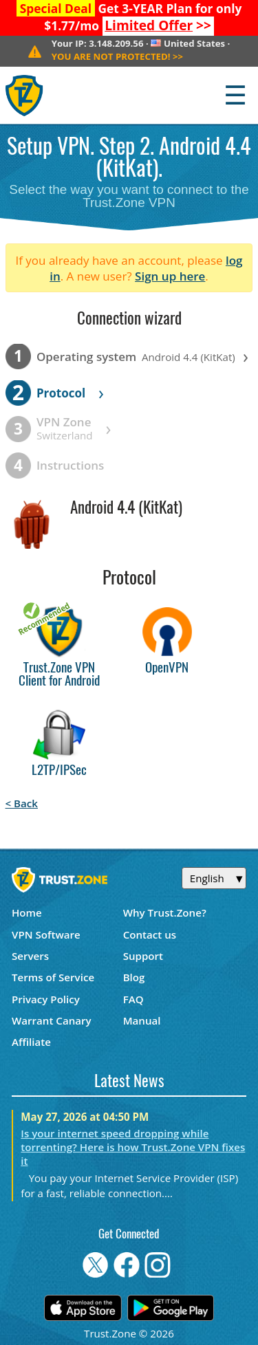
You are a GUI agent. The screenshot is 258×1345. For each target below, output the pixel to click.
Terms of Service (53, 977)
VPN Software (46, 934)
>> (158, 25)
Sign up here (170, 276)
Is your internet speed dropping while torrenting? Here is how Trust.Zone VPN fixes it (133, 1147)
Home (27, 912)
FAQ (133, 999)
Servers (30, 956)
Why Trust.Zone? (164, 912)
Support (143, 956)
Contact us (150, 934)
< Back (22, 803)
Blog (134, 977)
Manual (142, 1020)
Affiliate (31, 1042)
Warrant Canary (52, 1020)
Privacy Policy (46, 999)
